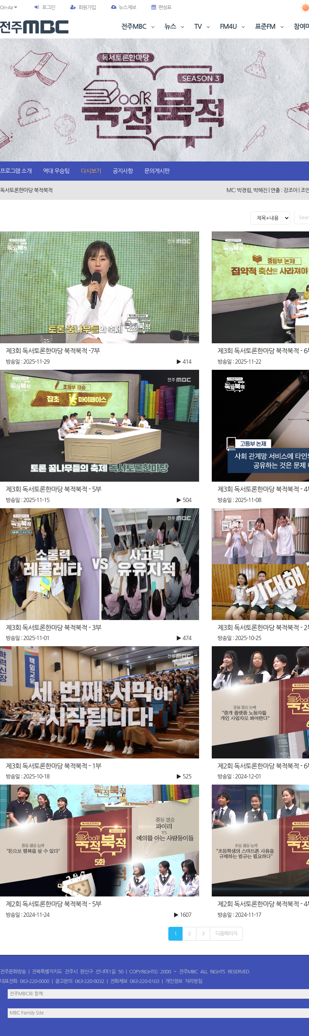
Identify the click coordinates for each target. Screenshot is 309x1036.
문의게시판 (156, 171)
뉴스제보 (123, 7)
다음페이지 (226, 933)
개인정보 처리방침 (183, 981)
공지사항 (123, 171)
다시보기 (91, 171)
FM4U (233, 26)
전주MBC (138, 26)
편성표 (161, 7)
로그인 (48, 7)
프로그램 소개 (16, 171)
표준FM (270, 26)
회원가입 (83, 7)
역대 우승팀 (56, 171)
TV (202, 26)
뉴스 (175, 26)
